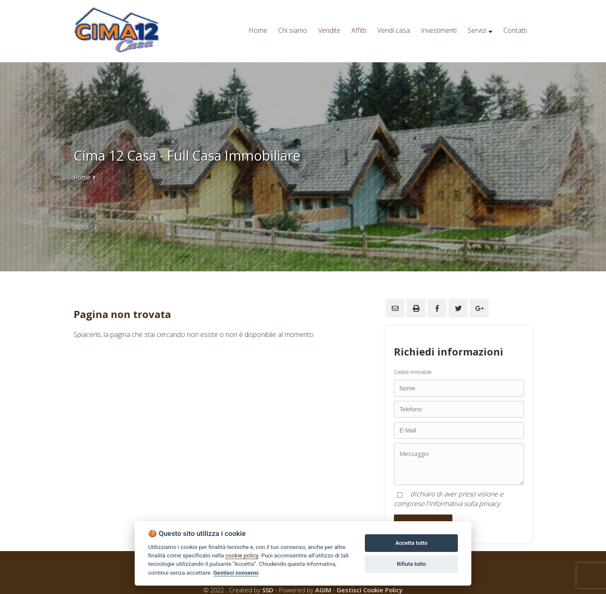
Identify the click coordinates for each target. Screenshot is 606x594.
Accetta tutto (411, 543)
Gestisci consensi (235, 572)
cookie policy (241, 555)
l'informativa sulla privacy (463, 503)
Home (82, 177)
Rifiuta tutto (411, 564)
